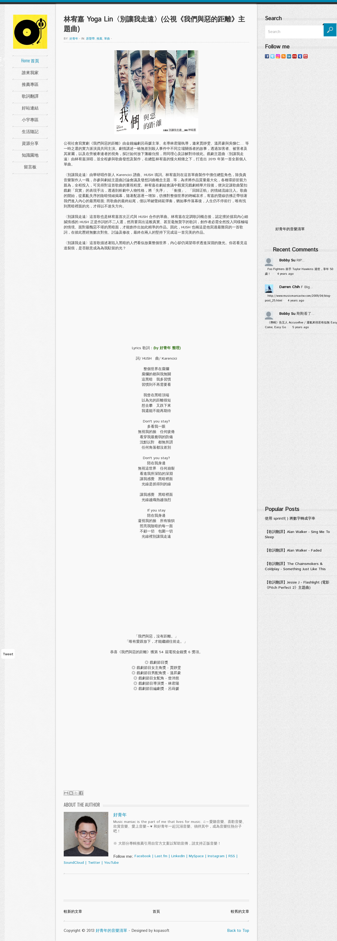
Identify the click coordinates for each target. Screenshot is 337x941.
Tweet (8, 654)
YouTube (111, 862)
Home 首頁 (30, 60)
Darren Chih (289, 287)
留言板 (30, 166)
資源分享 (30, 143)
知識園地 (30, 155)
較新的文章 (73, 911)
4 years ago (285, 274)
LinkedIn (178, 856)
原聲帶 (90, 39)
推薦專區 (30, 84)
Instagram (216, 856)
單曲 (107, 39)
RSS (231, 856)
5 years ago (300, 327)
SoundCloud (74, 862)
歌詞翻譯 (30, 96)
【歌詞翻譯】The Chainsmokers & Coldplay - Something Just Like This (295, 566)
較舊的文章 (240, 911)
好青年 (73, 39)
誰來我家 (30, 72)
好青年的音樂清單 (111, 930)
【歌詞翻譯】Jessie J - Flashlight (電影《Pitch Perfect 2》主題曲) (297, 585)
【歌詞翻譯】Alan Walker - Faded (293, 550)
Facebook (143, 856)
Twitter (94, 862)
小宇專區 (30, 119)
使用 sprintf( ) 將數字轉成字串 (290, 518)
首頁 (156, 911)
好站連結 (30, 107)
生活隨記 (30, 131)
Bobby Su (287, 260)
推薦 (99, 39)
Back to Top (238, 930)
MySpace (196, 856)
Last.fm (161, 856)
